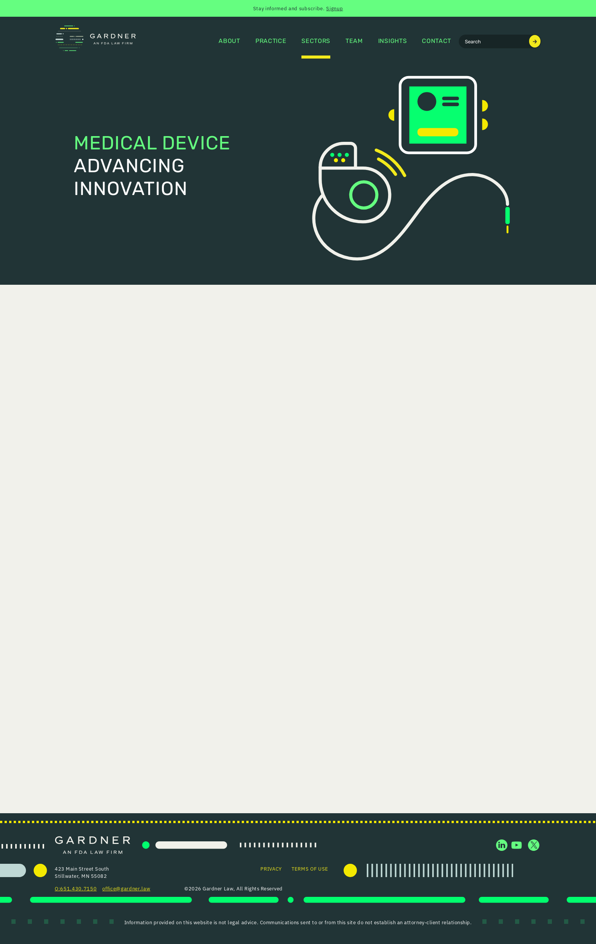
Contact (436, 41)
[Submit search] (535, 41)
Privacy (271, 868)
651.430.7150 (78, 888)
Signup (334, 8)
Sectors (315, 41)
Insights (392, 41)
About (229, 41)
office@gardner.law (126, 888)
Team (354, 41)
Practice (270, 41)
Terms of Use (310, 868)
